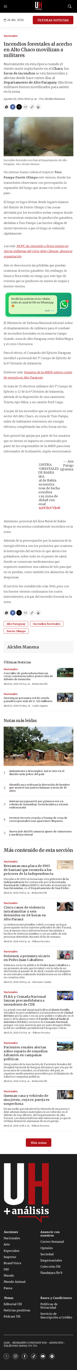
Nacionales (11, 36)
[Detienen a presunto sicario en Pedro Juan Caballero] (65, 955)
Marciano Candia (41, 982)
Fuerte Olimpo (16, 631)
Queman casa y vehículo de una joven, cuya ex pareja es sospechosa (27, 1100)
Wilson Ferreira (41, 941)
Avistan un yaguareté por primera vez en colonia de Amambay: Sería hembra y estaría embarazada (38, 804)
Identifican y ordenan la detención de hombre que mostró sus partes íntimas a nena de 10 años (39, 787)
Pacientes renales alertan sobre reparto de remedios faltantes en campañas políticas (26, 1053)
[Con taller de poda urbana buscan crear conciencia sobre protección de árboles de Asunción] (65, 672)
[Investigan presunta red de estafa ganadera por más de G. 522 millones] (65, 697)
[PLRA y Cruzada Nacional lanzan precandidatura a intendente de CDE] (65, 995)
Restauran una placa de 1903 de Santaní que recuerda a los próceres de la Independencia (28, 870)
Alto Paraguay (16, 624)
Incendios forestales (46, 624)
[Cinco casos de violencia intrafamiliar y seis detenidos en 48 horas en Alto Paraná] (65, 906)
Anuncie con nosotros (50, 1233)
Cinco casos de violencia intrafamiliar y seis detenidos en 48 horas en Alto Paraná (25, 913)
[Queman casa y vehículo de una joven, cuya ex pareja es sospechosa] (65, 1094)
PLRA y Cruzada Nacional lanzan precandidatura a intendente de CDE (25, 1000)
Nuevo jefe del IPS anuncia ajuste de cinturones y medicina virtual (40, 833)
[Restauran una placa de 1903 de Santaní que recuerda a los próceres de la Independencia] (65, 865)
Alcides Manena (23, 647)
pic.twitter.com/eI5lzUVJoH (38, 508)
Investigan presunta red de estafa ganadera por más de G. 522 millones (28, 699)
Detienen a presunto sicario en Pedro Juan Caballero (27, 958)
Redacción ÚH (40, 684)
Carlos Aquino (40, 705)
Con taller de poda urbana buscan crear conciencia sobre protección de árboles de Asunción (28, 676)
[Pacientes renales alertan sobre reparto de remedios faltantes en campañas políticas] (65, 1046)
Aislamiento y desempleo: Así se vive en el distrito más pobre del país (36, 773)
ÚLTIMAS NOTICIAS (53, 20)
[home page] (38, 6)
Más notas (39, 1143)
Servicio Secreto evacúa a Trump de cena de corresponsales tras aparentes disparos (38, 819)
